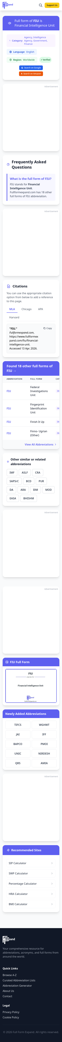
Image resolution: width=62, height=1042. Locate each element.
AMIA (44, 763)
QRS (18, 763)
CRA (37, 472)
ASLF (25, 472)
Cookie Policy (11, 1017)
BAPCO (17, 744)
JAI (18, 734)
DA (11, 490)
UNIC (17, 753)
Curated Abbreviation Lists (19, 980)
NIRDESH (44, 753)
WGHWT (44, 725)
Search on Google (31, 67)
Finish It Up (37, 422)
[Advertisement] (31, 118)
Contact (7, 996)
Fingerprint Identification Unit (38, 408)
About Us (8, 991)
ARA (23, 490)
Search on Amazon (31, 73)
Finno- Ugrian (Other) (38, 433)
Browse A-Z (10, 975)
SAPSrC (14, 481)
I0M (35, 490)
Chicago (26, 309)
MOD (48, 490)
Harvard (14, 317)
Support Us (52, 5)
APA (40, 309)
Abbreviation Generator (17, 985)
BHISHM (28, 498)
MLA (12, 309)
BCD (28, 481)
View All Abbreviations (41, 444)
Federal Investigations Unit (39, 391)
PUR (41, 481)
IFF (44, 734)
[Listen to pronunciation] (10, 23)
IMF (12, 472)
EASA (13, 498)
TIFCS (17, 725)
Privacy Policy (11, 1012)
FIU (9, 391)
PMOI (44, 744)
